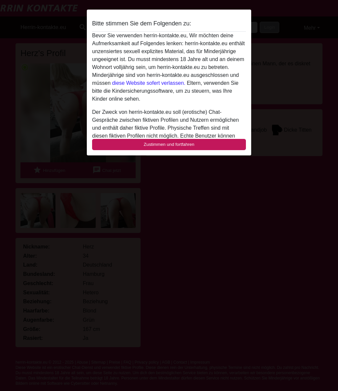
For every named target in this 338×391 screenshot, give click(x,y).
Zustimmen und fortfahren (169, 144)
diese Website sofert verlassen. (148, 83)
